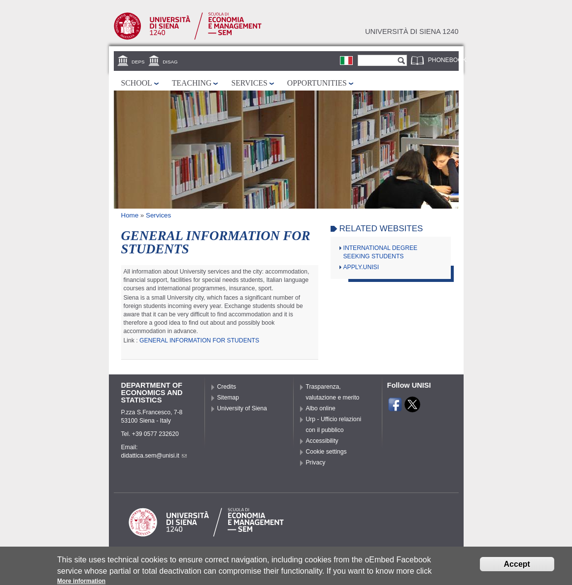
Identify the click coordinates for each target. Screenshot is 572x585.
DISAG (170, 61)
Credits (226, 386)
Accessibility (322, 440)
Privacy (316, 462)
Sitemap (228, 397)
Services (249, 83)
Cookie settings (326, 451)
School (136, 83)
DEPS (138, 61)
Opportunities (317, 83)
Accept (517, 566)
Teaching (192, 83)
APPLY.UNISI (361, 267)
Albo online (321, 408)
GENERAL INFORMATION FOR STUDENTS (199, 340)
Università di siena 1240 (412, 31)
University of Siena (242, 408)
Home (130, 215)
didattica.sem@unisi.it (154, 455)
